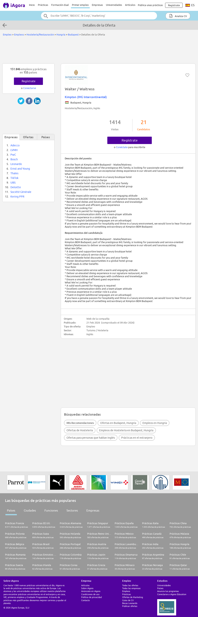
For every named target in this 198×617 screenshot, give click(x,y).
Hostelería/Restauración (40, 34)
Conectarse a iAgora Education (171, 594)
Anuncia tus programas (168, 591)
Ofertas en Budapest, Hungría (118, 423)
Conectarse (29, 88)
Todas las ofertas (130, 585)
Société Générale (20, 191)
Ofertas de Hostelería (80, 430)
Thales (14, 173)
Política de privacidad (91, 597)
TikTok (14, 177)
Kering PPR (17, 196)
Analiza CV (178, 16)
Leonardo (16, 164)
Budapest (73, 34)
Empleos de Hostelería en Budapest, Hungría (126, 430)
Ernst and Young (20, 168)
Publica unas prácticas (150, 5)
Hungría (60, 34)
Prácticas (43, 4)
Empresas (97, 4)
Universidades (114, 4)
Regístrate (130, 140)
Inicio (32, 4)
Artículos (130, 4)
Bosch (14, 159)
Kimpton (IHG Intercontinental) (86, 97)
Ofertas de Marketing (132, 597)
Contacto (85, 600)
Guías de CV (128, 600)
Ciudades (30, 510)
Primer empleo (80, 4)
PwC (13, 154)
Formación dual (60, 4)
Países (11, 510)
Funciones (51, 510)
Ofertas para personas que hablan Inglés (91, 437)
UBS (12, 182)
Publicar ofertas (129, 606)
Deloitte (15, 187)
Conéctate (122, 147)
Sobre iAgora (87, 588)
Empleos (19, 34)
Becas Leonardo (129, 603)
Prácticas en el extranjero (136, 437)
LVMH (14, 150)
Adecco (15, 145)
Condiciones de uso (90, 594)
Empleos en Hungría (155, 423)
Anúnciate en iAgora (90, 591)
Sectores (72, 510)
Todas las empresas (131, 588)
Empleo (7, 34)
